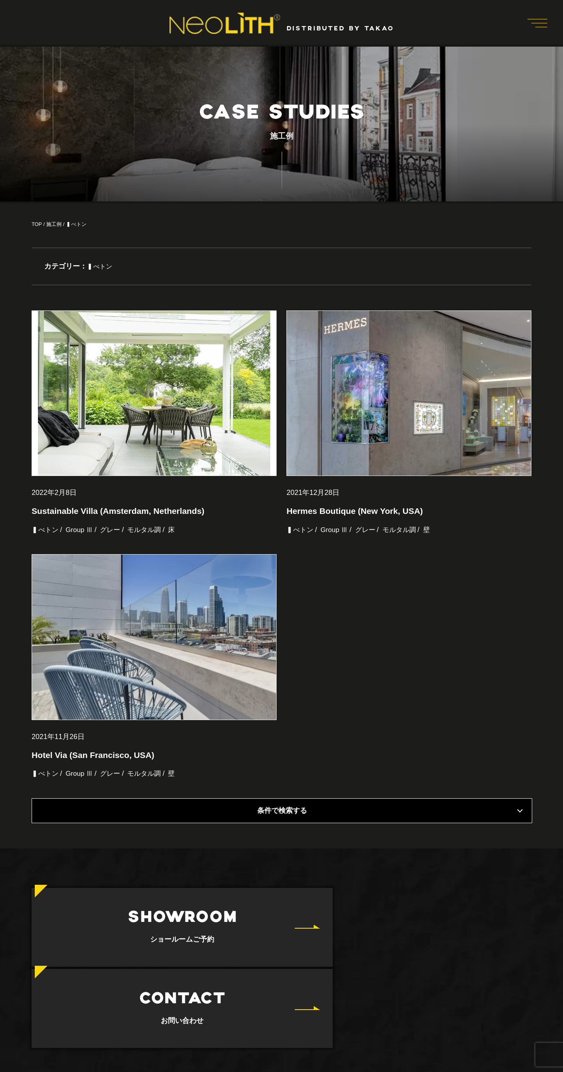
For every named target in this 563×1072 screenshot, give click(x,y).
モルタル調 (149, 552)
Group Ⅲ (81, 552)
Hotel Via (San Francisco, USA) (96, 800)
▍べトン (46, 552)
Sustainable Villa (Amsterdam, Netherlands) (122, 533)
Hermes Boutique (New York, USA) (357, 533)
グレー (113, 552)
